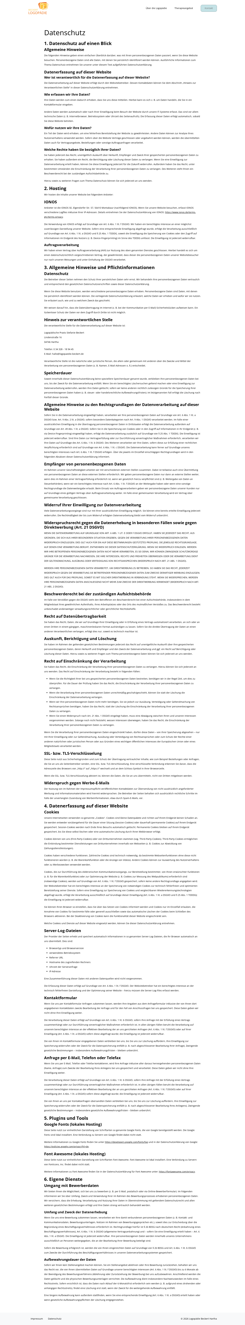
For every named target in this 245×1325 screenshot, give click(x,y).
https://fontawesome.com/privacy (177, 1171)
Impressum (37, 1318)
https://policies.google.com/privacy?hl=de (66, 1146)
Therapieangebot (184, 8)
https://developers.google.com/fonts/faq (126, 1142)
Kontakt (209, 8)
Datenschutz (54, 1318)
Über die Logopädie (156, 8)
